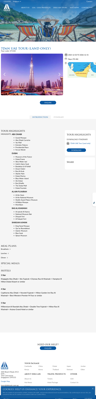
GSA (72, 380)
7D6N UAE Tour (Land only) (80, 143)
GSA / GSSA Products (41, 8)
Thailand (56, 371)
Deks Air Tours (60, 8)
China (40, 367)
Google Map (5, 382)
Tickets (50, 380)
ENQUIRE (48, 103)
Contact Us (87, 8)
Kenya (26, 371)
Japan (69, 367)
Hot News (74, 8)
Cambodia (28, 367)
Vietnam (70, 371)
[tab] (40, 117)
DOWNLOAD (76, 150)
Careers (89, 1)
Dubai (55, 367)
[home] (7, 7)
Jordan (83, 367)
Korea (40, 371)
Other (83, 371)
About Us (25, 8)
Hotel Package (52, 383)
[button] (18, 1)
